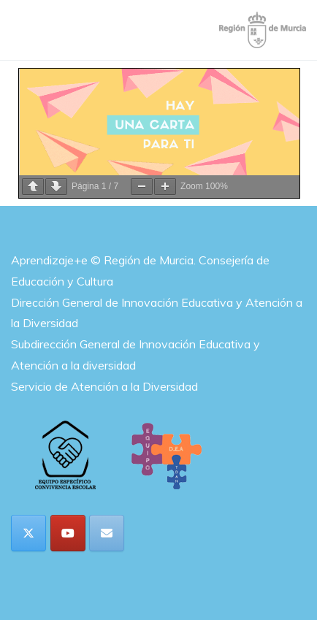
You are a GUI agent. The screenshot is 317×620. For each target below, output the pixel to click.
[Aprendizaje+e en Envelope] (106, 533)
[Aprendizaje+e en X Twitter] (28, 533)
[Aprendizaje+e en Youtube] (67, 533)
